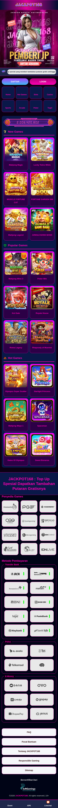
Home (8, 92)
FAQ (29, 732)
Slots (36, 92)
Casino (50, 92)
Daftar (15, 81)
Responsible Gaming (29, 761)
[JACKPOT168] (29, 5)
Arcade (22, 105)
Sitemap (29, 770)
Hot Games (22, 92)
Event (10, 804)
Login (43, 81)
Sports (8, 105)
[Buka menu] (4, 4)
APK (29, 804)
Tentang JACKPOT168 (29, 751)
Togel (49, 105)
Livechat (48, 804)
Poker (35, 105)
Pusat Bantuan (29, 742)
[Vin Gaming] (29, 787)
